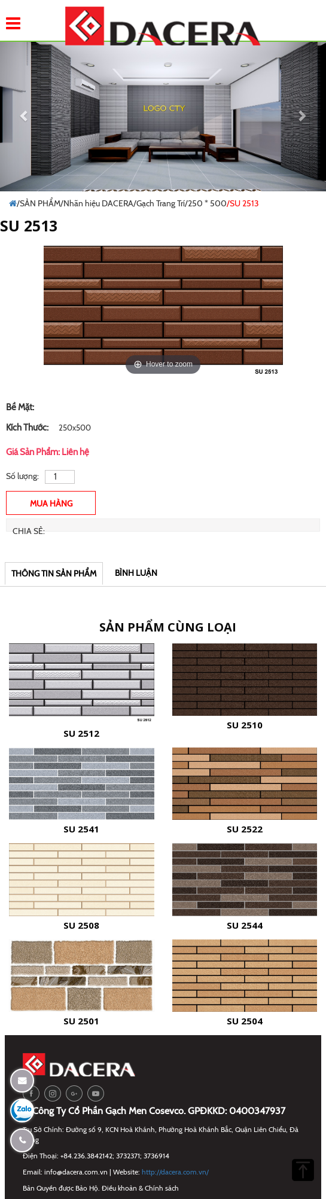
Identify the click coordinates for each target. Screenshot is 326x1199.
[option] (163, 312)
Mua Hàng (51, 503)
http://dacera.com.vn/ (175, 1171)
